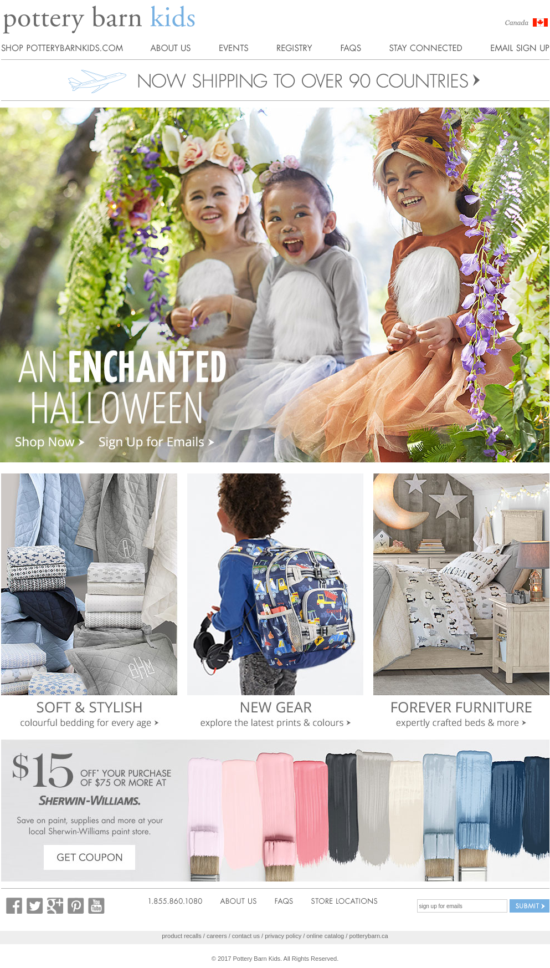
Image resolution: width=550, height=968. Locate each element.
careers (217, 936)
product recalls (182, 936)
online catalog (325, 936)
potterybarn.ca (368, 936)
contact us (246, 936)
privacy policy (283, 936)
